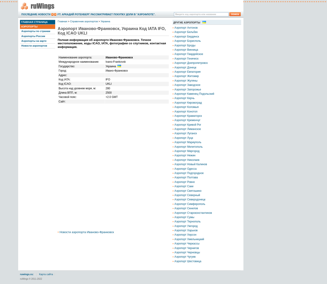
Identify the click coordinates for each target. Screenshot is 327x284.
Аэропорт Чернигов (186, 248)
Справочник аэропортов (84, 21)
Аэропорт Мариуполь (187, 142)
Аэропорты (29, 26)
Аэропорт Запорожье (187, 89)
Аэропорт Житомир (186, 76)
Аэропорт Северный (187, 195)
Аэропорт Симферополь (189, 204)
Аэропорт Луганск (185, 133)
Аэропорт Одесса (185, 168)
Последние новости (35, 14)
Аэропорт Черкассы (186, 243)
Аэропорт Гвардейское (188, 54)
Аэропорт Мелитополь (188, 146)
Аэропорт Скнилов (186, 208)
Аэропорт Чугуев (185, 256)
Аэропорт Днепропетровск (191, 63)
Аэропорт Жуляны (186, 80)
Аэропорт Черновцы (187, 252)
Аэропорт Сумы (184, 217)
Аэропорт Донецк (185, 67)
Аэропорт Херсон (185, 234)
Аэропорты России (33, 36)
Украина (105, 21)
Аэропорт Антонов (186, 27)
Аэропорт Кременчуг (187, 120)
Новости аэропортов (34, 45)
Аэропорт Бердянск (186, 36)
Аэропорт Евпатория (187, 71)
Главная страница (34, 22)
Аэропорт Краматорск (188, 115)
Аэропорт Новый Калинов (190, 164)
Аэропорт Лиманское (187, 129)
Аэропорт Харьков (186, 230)
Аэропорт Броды (185, 45)
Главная (62, 21)
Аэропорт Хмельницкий (189, 239)
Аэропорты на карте (34, 41)
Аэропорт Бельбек (186, 32)
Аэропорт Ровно (184, 182)
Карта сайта (46, 274)
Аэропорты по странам (35, 31)
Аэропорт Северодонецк (190, 199)
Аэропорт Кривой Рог (187, 124)
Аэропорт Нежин (185, 155)
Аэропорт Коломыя (186, 107)
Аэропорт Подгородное (189, 173)
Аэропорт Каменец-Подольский (194, 93)
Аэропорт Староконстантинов (193, 212)
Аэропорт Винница (186, 49)
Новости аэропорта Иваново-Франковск (86, 232)
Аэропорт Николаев (186, 160)
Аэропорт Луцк (183, 138)
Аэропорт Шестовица (187, 261)
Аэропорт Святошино (187, 190)
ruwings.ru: (27, 274)
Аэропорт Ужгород (186, 226)
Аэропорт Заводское (187, 85)
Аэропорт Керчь (184, 98)
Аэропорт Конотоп (185, 111)
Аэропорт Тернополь (187, 221)
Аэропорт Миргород (186, 151)
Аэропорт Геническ (186, 58)
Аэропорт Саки (183, 186)
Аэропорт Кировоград (188, 102)
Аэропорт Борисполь (187, 40)
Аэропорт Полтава (186, 177)
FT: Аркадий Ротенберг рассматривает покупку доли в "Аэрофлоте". (106, 14)
